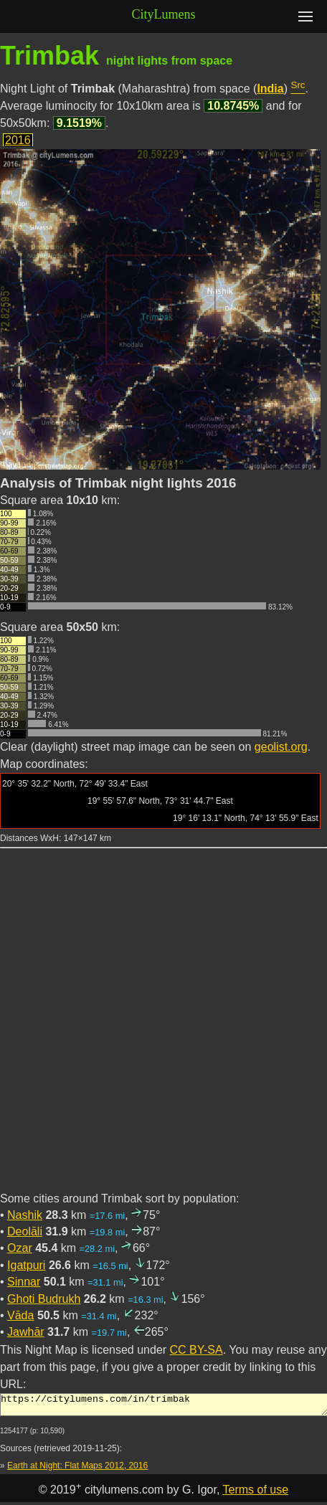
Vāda (20, 1315)
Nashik (24, 1215)
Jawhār (25, 1332)
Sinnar (23, 1282)
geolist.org (281, 747)
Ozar (19, 1248)
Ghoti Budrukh (43, 1299)
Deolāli (24, 1231)
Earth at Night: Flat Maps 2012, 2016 (77, 1470)
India (270, 88)
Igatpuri (26, 1265)
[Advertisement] (163, 1028)
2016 (18, 140)
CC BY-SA (196, 1350)
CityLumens (164, 14)
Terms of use (256, 1494)
